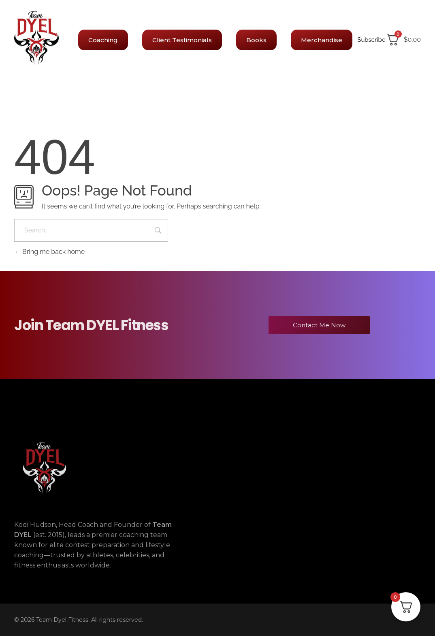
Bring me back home (49, 252)
